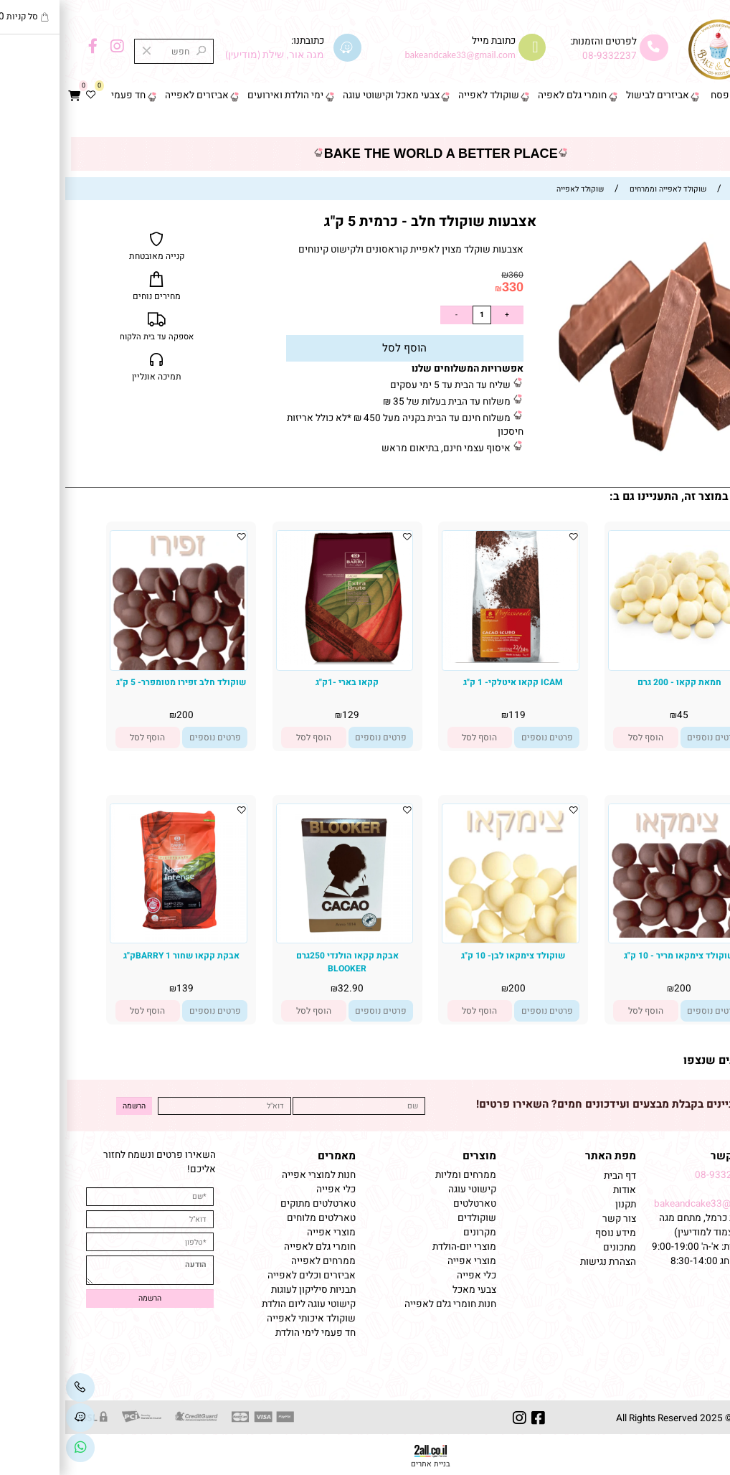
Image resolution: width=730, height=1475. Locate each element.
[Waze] (15, 1418)
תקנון (559, 1204)
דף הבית (702, 95)
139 (119, 988)
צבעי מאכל (409, 1290)
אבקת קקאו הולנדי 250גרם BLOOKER (282, 962)
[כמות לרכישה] (416, 315)
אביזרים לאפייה (131, 95)
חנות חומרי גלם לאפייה (385, 1304)
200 (119, 715)
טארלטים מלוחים (256, 1218)
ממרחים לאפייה (258, 1261)
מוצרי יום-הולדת (399, 1247)
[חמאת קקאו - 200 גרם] (612, 645)
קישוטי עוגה (407, 1189)
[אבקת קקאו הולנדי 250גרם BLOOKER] (280, 937)
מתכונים (554, 1247)
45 (617, 715)
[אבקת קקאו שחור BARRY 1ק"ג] (113, 937)
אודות (558, 1190)
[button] (580, 737)
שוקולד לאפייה (423, 95)
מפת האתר (545, 1156)
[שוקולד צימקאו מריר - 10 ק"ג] (612, 935)
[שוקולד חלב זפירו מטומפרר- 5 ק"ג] (113, 667)
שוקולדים (411, 1218)
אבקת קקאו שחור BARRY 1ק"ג (116, 955)
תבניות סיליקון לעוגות (248, 1290)
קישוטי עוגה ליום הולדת (243, 1304)
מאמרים (271, 1156)
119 (451, 715)
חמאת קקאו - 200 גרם (614, 682)
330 (447, 287)
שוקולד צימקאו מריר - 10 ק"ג (614, 955)
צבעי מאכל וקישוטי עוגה (326, 95)
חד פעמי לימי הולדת (250, 1333)
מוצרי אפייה (406, 1261)
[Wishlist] (26, 96)
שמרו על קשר (678, 1156)
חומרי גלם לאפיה (507, 95)
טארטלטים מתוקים (251, 1204)
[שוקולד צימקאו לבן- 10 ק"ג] (445, 940)
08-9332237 (544, 56)
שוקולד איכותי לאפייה (246, 1318)
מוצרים (414, 1156)
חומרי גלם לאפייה (254, 1247)
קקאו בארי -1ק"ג (281, 682)
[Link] (15, 1448)
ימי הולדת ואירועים (220, 95)
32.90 (285, 988)
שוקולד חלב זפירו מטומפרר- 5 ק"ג (116, 682)
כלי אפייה (411, 1275)
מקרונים (414, 1232)
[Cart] (9, 96)
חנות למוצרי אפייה (253, 1175)
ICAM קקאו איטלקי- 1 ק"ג (448, 682)
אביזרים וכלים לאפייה (246, 1275)
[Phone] (15, 1387)
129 (285, 715)
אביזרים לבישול (592, 95)
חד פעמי (63, 95)
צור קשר (701, 123)
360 (450, 275)
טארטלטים (409, 1204)
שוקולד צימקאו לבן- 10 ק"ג (448, 955)
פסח (654, 95)
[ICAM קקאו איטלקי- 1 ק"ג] (445, 660)
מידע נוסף (550, 1233)
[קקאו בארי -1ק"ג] (280, 662)
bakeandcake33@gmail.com (650, 1204)
